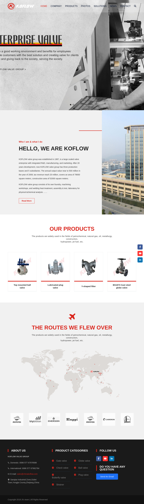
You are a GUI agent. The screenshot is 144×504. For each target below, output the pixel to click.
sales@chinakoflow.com (27, 474)
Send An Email (107, 476)
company (56, 6)
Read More (27, 201)
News (113, 6)
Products (71, 6)
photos (85, 6)
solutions (100, 6)
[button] (70, 104)
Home (44, 6)
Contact (125, 6)
